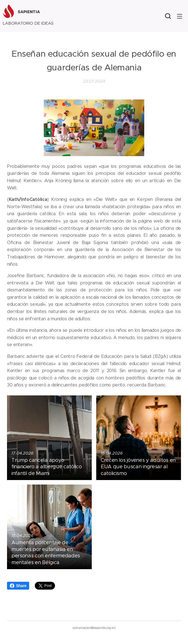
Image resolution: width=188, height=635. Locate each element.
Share (18, 585)
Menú (179, 16)
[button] (168, 16)
